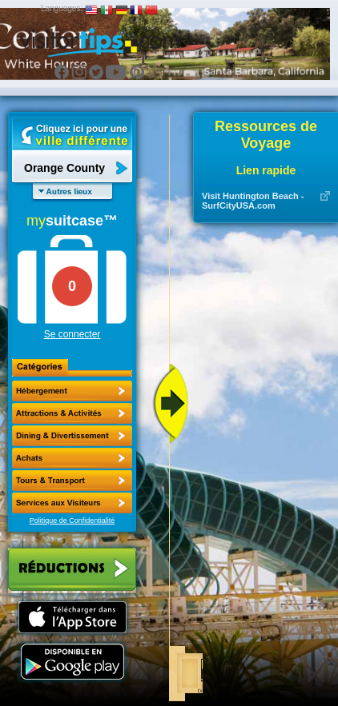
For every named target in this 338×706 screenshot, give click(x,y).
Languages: (61, 8)
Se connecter (72, 334)
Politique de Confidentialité (72, 521)
